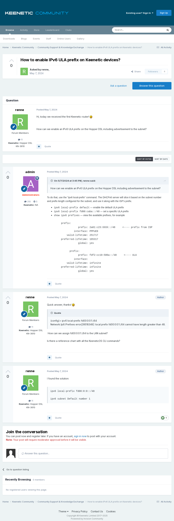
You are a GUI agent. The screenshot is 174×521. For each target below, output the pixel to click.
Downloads (9, 38)
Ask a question (118, 85)
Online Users (64, 38)
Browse (10, 31)
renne (45, 69)
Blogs (24, 38)
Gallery (80, 38)
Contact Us (97, 508)
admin (30, 172)
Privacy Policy (80, 508)
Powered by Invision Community (87, 516)
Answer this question (151, 85)
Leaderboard (52, 30)
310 (27, 201)
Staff (48, 38)
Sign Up (164, 12)
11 (20, 139)
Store (36, 30)
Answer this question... (35, 450)
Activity (24, 30)
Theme (63, 508)
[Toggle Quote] (52, 180)
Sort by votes (144, 159)
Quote (48, 146)
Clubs (68, 30)
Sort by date (161, 159)
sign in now (80, 433)
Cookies (111, 508)
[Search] (129, 30)
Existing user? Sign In (139, 13)
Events (36, 38)
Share (136, 71)
